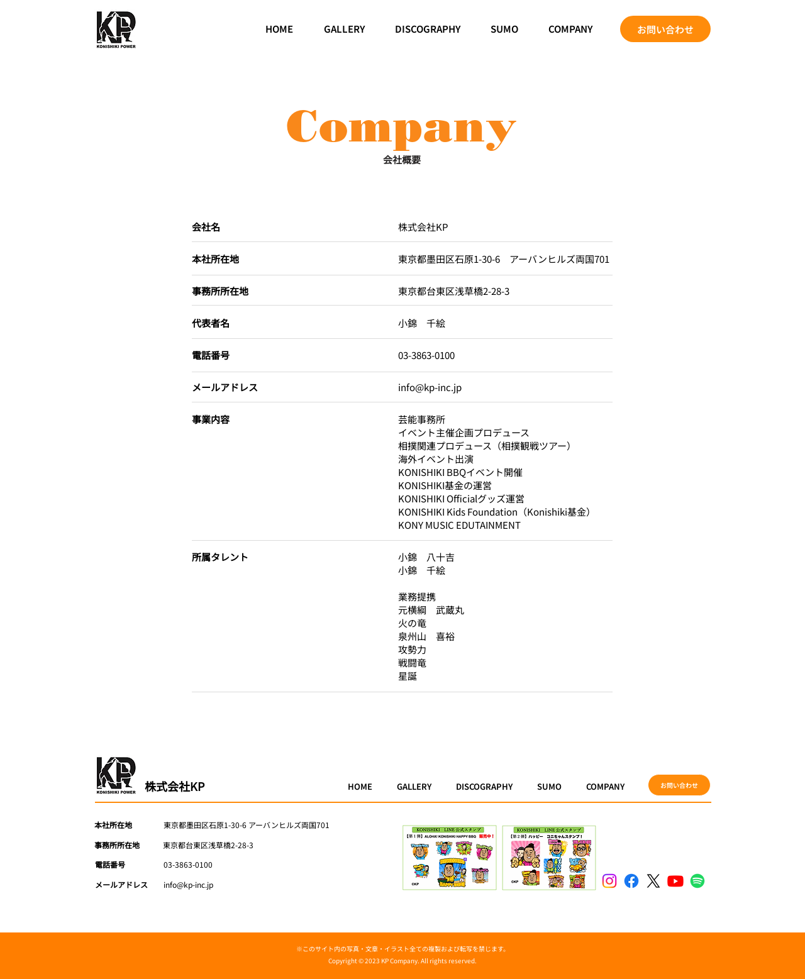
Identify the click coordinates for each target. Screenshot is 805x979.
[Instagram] (609, 880)
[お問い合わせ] (665, 29)
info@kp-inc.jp (430, 387)
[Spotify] (697, 880)
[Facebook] (631, 880)
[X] (653, 880)
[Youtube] (675, 880)
